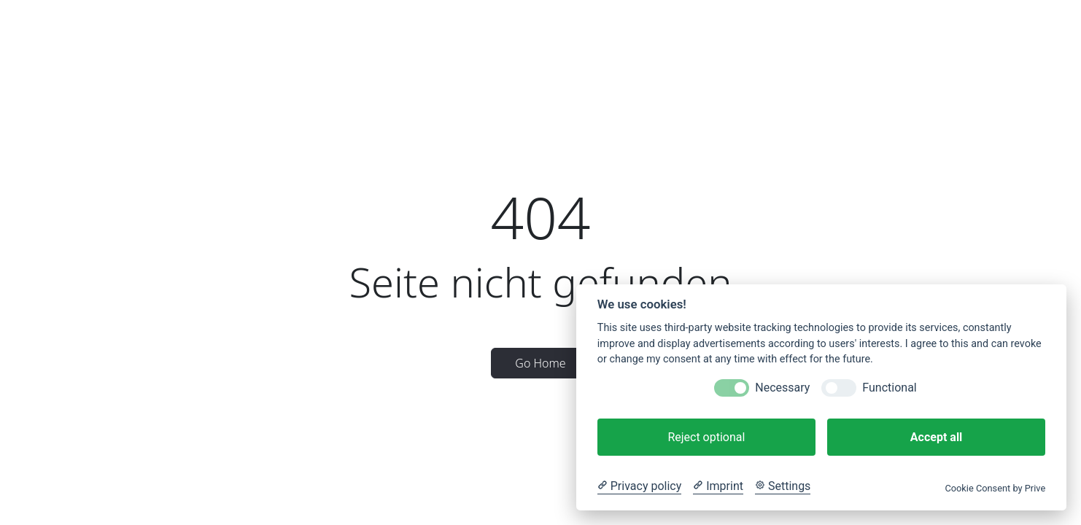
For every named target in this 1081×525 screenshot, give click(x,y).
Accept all (936, 437)
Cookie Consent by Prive (995, 488)
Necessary (782, 387)
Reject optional (706, 437)
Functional (889, 387)
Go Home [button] (540, 363)
